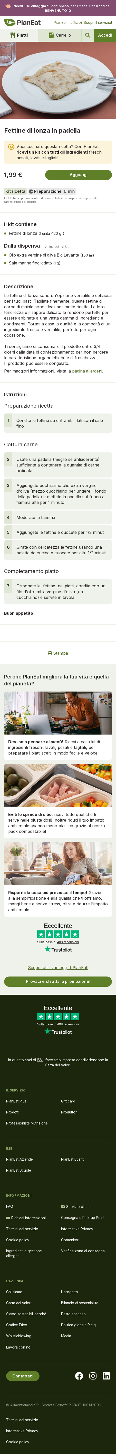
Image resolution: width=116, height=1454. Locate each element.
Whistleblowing (19, 1335)
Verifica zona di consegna (83, 1249)
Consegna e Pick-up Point (83, 1216)
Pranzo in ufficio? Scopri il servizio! (82, 22)
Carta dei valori (19, 1302)
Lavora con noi (18, 1346)
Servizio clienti (76, 1205)
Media (66, 1335)
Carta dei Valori (58, 1064)
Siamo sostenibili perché (26, 1313)
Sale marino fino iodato (31, 262)
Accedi (105, 35)
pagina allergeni (87, 370)
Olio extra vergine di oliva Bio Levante (45, 254)
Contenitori (70, 1238)
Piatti (18, 35)
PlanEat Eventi (73, 1158)
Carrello (59, 35)
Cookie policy (18, 1238)
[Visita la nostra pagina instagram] (92, 1375)
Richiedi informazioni (26, 1216)
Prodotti (13, 1111)
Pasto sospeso (73, 1313)
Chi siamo (14, 1290)
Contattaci (23, 1374)
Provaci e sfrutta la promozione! (58, 980)
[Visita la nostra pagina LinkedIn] (106, 1375)
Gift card (68, 1100)
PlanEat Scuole (18, 1169)
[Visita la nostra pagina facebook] (79, 1375)
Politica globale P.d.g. (79, 1324)
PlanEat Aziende (20, 1158)
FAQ (9, 1205)
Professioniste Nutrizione (27, 1122)
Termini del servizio (22, 1227)
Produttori (69, 1111)
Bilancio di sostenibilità (80, 1302)
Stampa (58, 652)
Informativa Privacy (77, 1227)
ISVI (40, 1059)
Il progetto (70, 1290)
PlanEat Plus (16, 1100)
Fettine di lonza (23, 233)
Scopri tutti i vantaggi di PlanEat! (58, 966)
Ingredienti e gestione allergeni (24, 1252)
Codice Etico (17, 1324)
